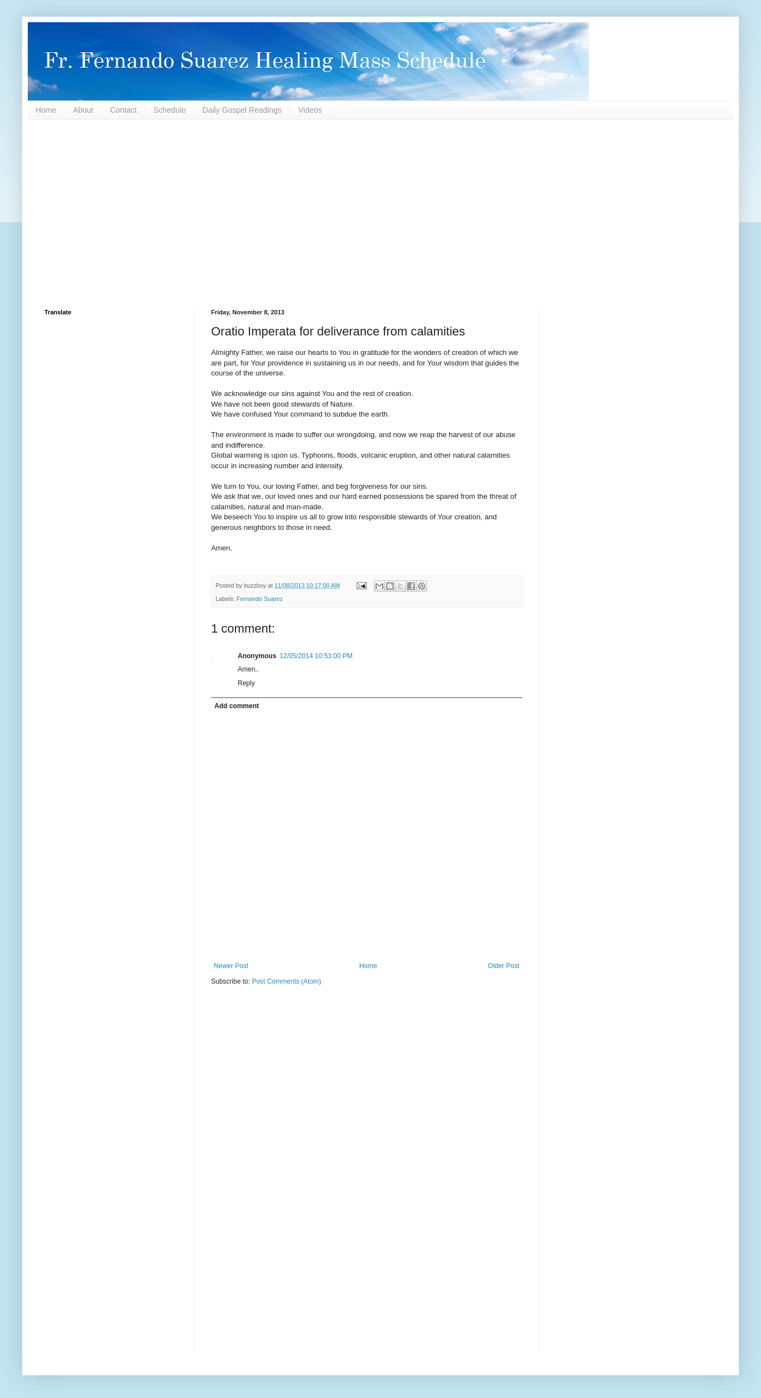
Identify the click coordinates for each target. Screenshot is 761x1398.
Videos (310, 110)
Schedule (169, 110)
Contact (123, 110)
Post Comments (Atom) (286, 981)
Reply (246, 683)
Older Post (503, 966)
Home (46, 110)
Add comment (236, 706)
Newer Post (231, 966)
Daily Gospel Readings (242, 110)
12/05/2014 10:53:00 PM (315, 656)
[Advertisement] (377, 214)
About (83, 110)
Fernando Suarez (260, 598)
